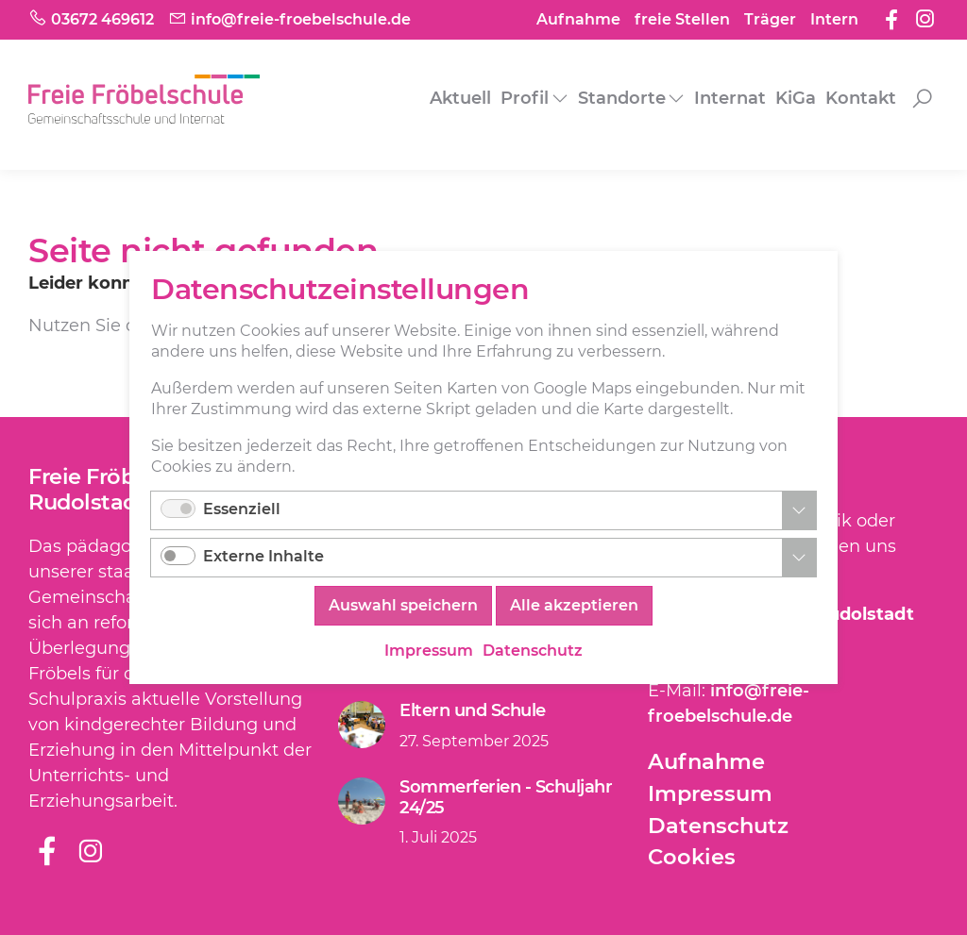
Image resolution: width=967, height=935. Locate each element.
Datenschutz (718, 825)
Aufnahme (578, 19)
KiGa (795, 98)
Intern (834, 19)
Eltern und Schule (472, 710)
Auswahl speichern (403, 605)
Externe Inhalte (263, 556)
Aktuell (460, 98)
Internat (730, 98)
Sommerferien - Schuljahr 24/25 (505, 797)
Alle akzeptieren (574, 605)
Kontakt (860, 98)
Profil (524, 98)
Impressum (710, 793)
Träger (770, 19)
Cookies (692, 856)
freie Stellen (682, 19)
